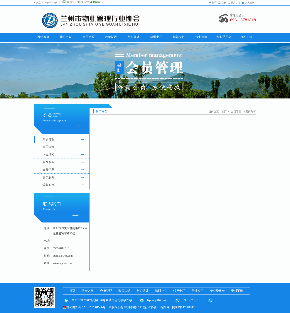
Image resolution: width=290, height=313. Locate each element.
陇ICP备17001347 (183, 307)
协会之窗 (88, 290)
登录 (214, 2)
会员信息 (63, 169)
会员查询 (63, 147)
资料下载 (237, 290)
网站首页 (43, 37)
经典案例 (63, 185)
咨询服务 (63, 162)
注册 (223, 2)
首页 (224, 111)
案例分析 (63, 139)
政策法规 (124, 290)
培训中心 (161, 290)
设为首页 (235, 2)
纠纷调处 (143, 290)
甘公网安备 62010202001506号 (84, 307)
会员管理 (236, 111)
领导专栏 (179, 290)
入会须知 (63, 154)
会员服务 (63, 177)
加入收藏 (249, 2)
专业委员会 (217, 290)
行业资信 (197, 290)
